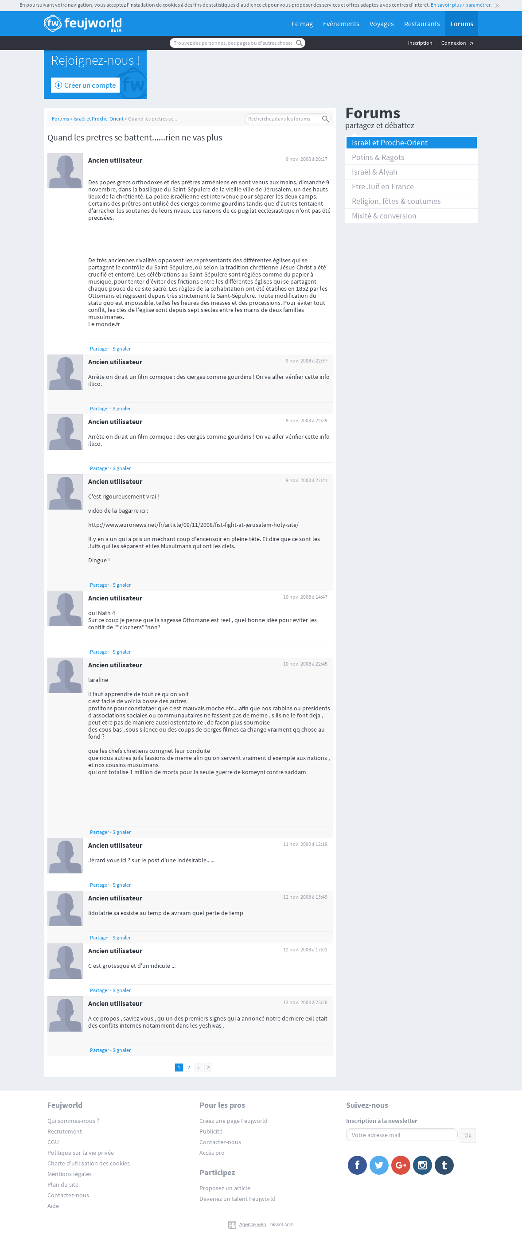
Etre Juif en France (383, 186)
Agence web (252, 1224)
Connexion (453, 42)
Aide (53, 1206)
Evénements (341, 23)
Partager (99, 348)
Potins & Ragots (378, 157)
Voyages (382, 23)
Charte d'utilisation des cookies (88, 1163)
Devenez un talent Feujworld (237, 1199)
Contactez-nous (68, 1195)
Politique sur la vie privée (80, 1153)
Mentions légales (69, 1174)
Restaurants (422, 23)
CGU (53, 1142)
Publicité (210, 1131)
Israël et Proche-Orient (99, 118)
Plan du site (62, 1184)
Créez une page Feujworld (233, 1121)
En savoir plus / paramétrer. (461, 4)
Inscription (420, 42)
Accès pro (212, 1153)
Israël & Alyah (374, 172)
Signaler (122, 348)
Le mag (302, 23)
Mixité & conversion (384, 215)
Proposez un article (224, 1188)
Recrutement (64, 1131)
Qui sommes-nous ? (73, 1121)
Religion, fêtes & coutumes (396, 201)
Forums (461, 23)
